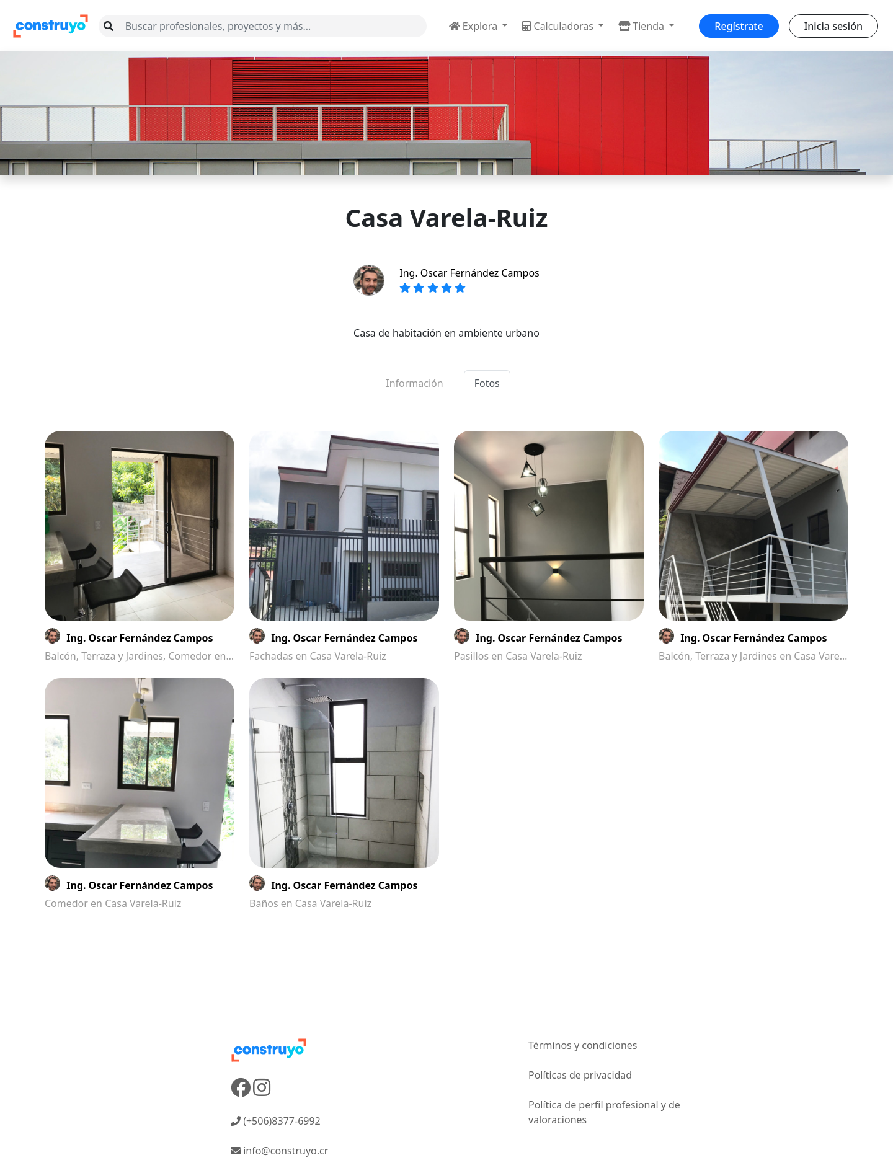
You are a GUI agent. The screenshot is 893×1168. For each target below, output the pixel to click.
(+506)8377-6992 (276, 1121)
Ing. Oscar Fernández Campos (469, 273)
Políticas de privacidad (580, 1075)
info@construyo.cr (279, 1150)
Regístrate (738, 26)
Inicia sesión (833, 26)
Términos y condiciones (583, 1045)
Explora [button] (474, 26)
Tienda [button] (642, 26)
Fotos (487, 383)
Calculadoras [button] (559, 26)
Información (414, 383)
